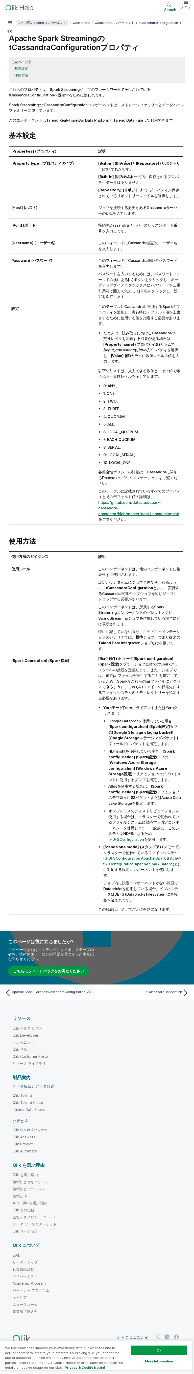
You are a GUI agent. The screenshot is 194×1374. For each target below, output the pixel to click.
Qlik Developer (25, 1035)
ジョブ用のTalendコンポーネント (42, 23)
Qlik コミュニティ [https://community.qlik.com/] (132, 1337)
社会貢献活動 (23, 1269)
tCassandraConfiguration (158, 23)
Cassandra (81, 23)
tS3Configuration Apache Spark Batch (137, 864)
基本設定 (21, 68)
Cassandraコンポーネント (114, 23)
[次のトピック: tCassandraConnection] (144, 993)
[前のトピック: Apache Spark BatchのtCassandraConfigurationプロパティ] (49, 993)
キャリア (20, 1297)
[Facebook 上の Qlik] (176, 1337)
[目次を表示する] (10, 22)
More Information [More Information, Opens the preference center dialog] (159, 1361)
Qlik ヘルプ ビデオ (28, 1028)
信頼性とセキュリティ (30, 1182)
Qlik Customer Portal (30, 1056)
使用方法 (21, 75)
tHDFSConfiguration (126, 839)
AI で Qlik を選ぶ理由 (30, 1203)
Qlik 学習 (20, 1049)
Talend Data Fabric (29, 1109)
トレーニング (23, 1042)
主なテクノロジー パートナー (36, 1217)
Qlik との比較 (23, 1210)
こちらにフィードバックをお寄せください (48, 971)
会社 (16, 1255)
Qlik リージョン (25, 1231)
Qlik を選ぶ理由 (25, 1175)
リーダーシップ (25, 1262)
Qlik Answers (24, 1137)
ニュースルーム (25, 1304)
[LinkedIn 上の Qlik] (167, 1337)
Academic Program (29, 1283)
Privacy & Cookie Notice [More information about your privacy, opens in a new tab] (85, 1367)
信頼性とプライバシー (30, 1189)
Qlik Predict (23, 1144)
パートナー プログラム (31, 1290)
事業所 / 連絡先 (25, 1311)
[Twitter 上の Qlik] (157, 1337)
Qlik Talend (22, 1095)
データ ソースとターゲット (35, 1224)
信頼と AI (20, 1196)
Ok (159, 1350)
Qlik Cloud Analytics (30, 1130)
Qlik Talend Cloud (28, 1102)
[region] (96, 1357)
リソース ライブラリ (29, 1063)
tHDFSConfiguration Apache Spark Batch (141, 858)
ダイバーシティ (25, 1276)
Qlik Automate (25, 1151)
